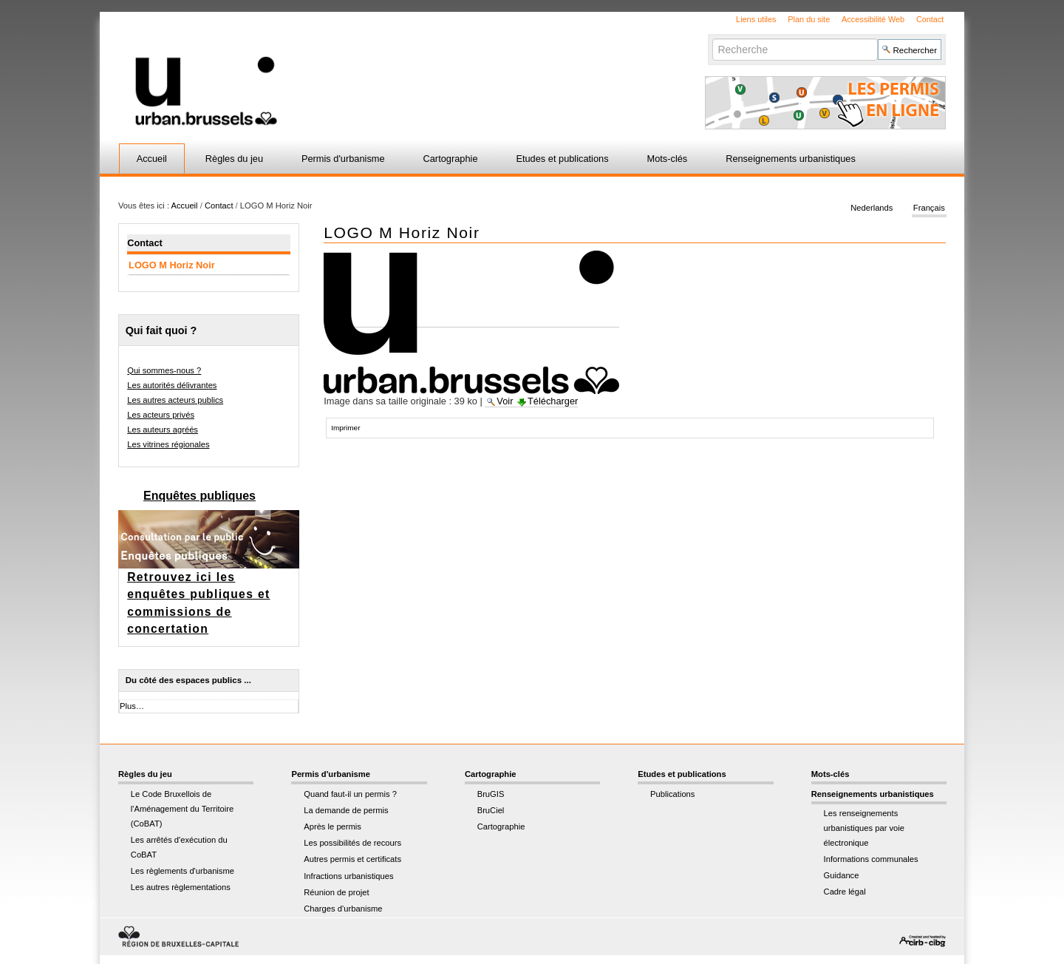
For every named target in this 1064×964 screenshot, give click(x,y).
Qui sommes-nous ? (164, 370)
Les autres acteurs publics (175, 400)
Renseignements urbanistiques (791, 158)
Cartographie (450, 158)
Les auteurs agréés (162, 429)
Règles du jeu (234, 158)
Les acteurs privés (160, 414)
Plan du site (809, 19)
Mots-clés (667, 158)
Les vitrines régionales (168, 444)
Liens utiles (756, 19)
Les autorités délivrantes (171, 385)
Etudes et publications (562, 158)
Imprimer (345, 428)
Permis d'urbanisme (343, 158)
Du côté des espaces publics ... (188, 680)
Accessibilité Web (873, 19)
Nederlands (871, 208)
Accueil (152, 158)
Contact (930, 19)
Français (929, 208)
